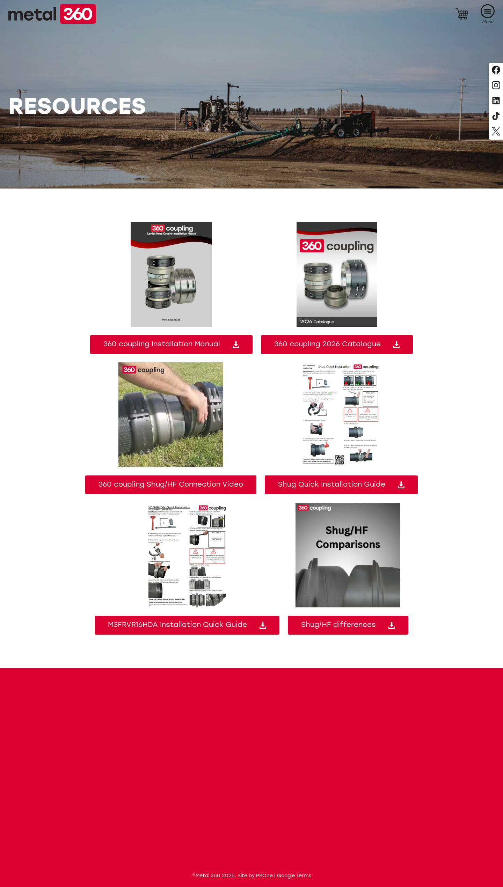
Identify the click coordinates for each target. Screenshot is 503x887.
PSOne (264, 876)
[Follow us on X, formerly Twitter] (496, 132)
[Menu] (488, 14)
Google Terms (294, 876)
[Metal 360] (52, 14)
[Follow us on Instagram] (496, 86)
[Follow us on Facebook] (496, 70)
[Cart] (461, 14)
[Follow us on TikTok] (496, 116)
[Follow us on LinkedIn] (496, 101)
